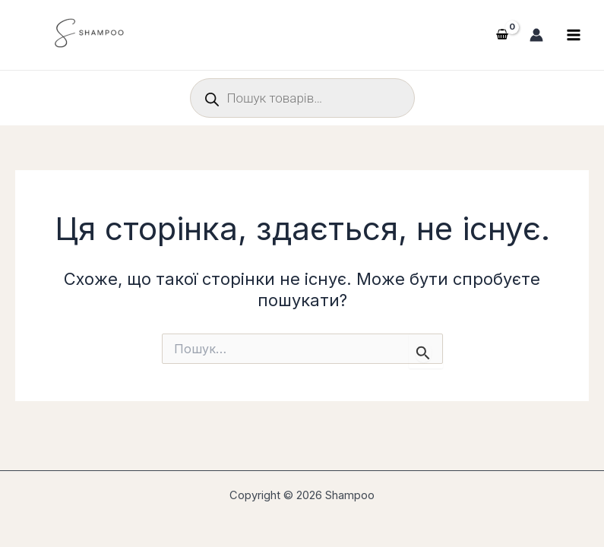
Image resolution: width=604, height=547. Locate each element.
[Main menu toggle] (573, 35)
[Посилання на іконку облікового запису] (536, 35)
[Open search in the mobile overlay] (302, 98)
